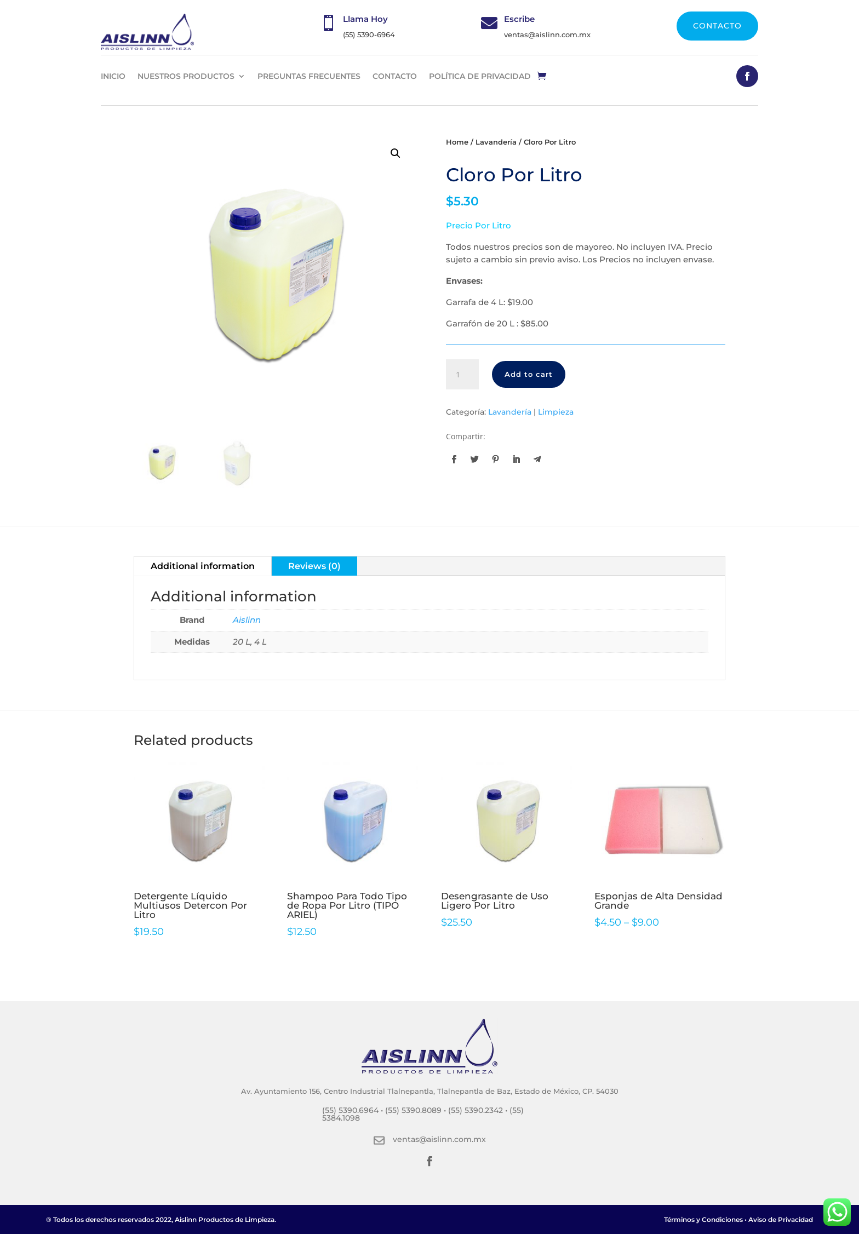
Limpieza (556, 412)
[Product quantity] (462, 374)
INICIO (113, 76)
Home (457, 142)
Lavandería (496, 142)
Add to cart (529, 374)
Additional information (203, 566)
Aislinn (247, 620)
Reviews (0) (314, 566)
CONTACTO (717, 26)
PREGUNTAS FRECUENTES (308, 76)
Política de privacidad (480, 76)
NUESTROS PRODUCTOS (186, 76)
